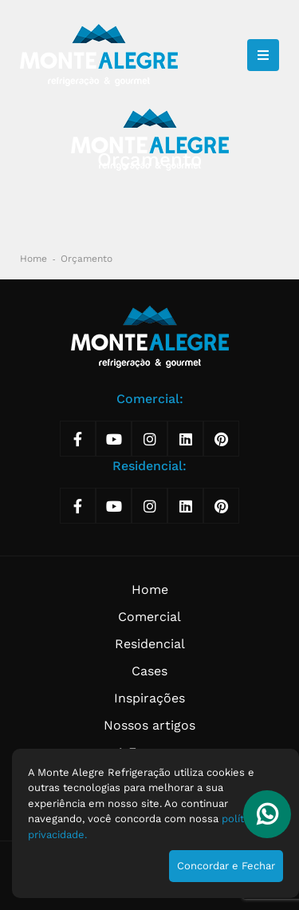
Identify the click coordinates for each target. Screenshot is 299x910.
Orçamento (86, 258)
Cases (149, 671)
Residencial (150, 643)
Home (33, 258)
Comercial (149, 616)
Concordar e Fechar (226, 866)
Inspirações (149, 698)
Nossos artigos (149, 725)
